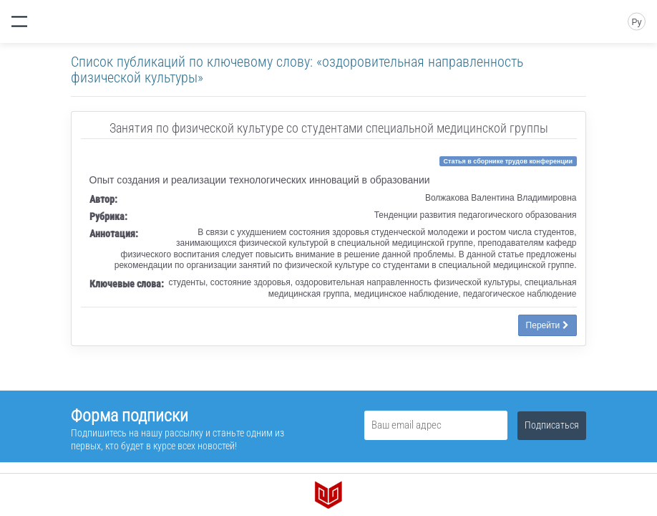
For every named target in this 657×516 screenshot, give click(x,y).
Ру (636, 22)
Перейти (547, 325)
